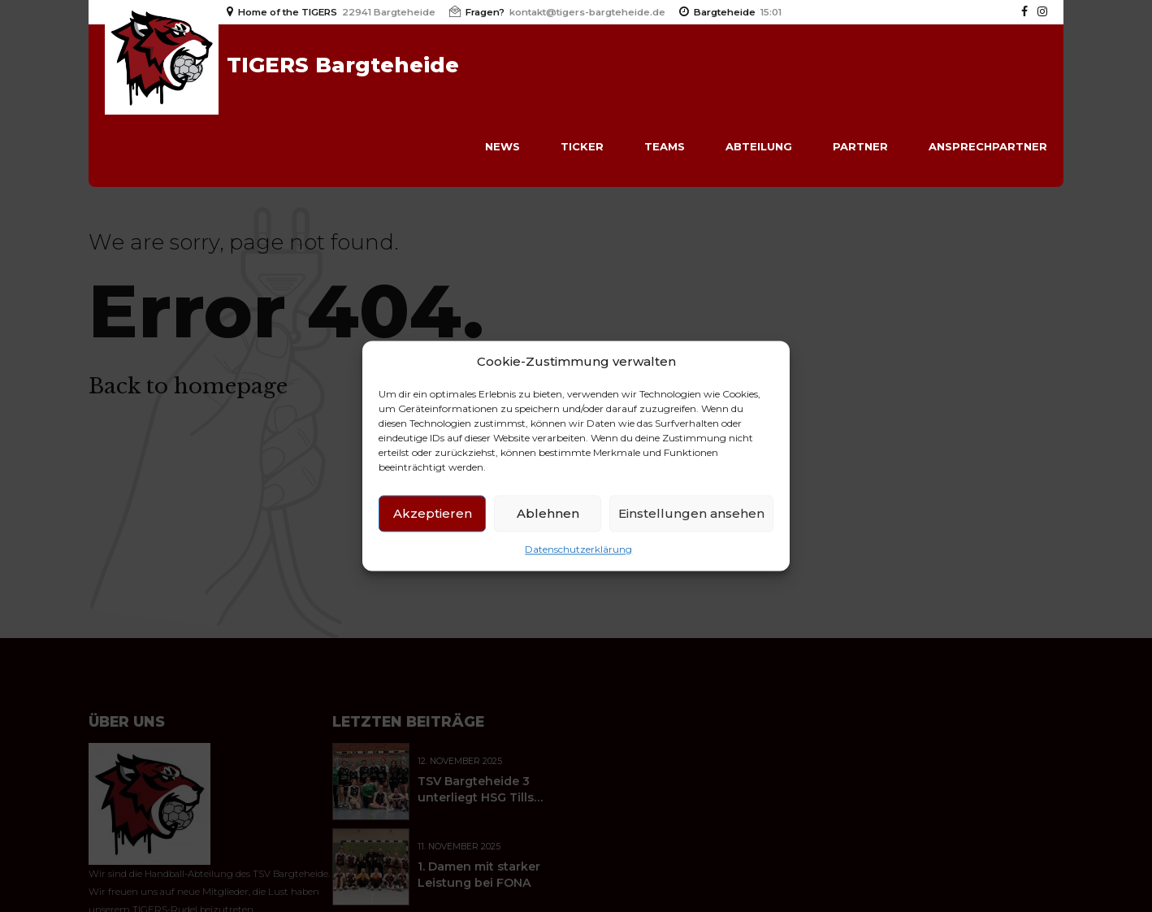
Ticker (582, 146)
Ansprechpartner (988, 146)
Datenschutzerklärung (578, 550)
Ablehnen (548, 513)
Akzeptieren (432, 513)
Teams (664, 146)
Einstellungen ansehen (691, 513)
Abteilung (758, 146)
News (502, 146)
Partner (860, 146)
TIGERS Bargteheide (343, 65)
